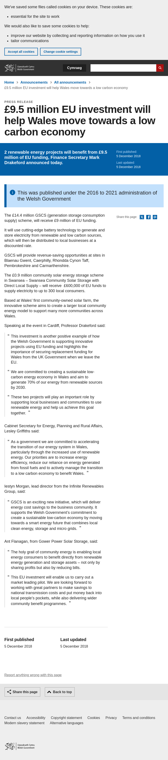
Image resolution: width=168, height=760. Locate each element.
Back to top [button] (62, 692)
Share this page (25, 692)
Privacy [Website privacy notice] (111, 718)
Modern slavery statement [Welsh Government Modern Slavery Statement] (24, 723)
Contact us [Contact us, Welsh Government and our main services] (12, 718)
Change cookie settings (61, 51)
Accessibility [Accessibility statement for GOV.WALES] (35, 718)
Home (9, 82)
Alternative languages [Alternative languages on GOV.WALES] (66, 723)
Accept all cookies (21, 51)
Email (155, 217)
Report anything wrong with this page (33, 675)
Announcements (34, 82)
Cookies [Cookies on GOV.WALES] (93, 718)
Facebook (148, 217)
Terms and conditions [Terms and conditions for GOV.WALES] (138, 718)
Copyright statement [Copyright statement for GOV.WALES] (66, 718)
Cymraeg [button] (74, 68)
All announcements (70, 82)
